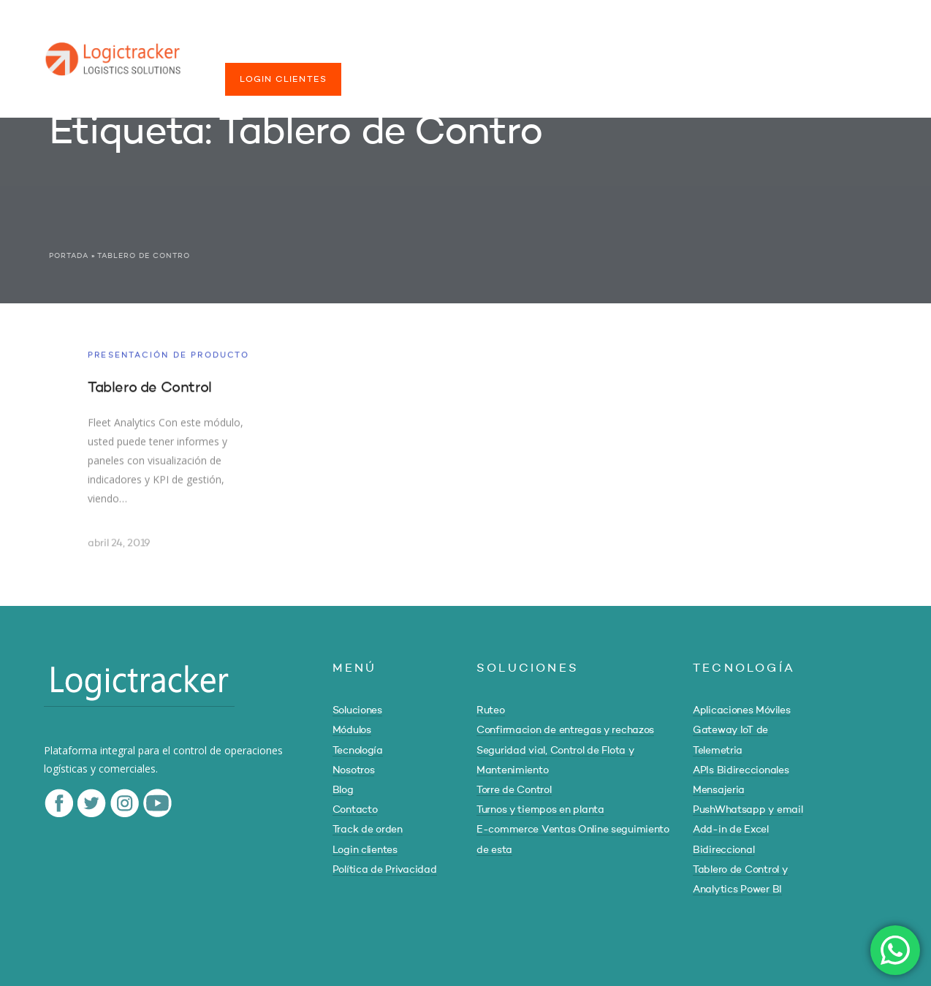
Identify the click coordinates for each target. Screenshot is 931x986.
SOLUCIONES (259, 49)
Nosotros (353, 770)
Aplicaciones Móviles (741, 710)
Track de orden (367, 829)
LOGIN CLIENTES (283, 79)
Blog (343, 790)
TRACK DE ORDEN (756, 49)
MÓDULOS (344, 49)
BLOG (588, 49)
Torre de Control (514, 790)
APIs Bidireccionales (740, 770)
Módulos (351, 730)
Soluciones (357, 710)
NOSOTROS (519, 49)
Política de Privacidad (384, 870)
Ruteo (490, 710)
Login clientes (365, 850)
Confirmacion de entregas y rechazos (565, 730)
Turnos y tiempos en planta (540, 810)
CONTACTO (656, 49)
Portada (68, 255)
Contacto (355, 810)
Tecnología (357, 751)
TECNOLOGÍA (430, 49)
